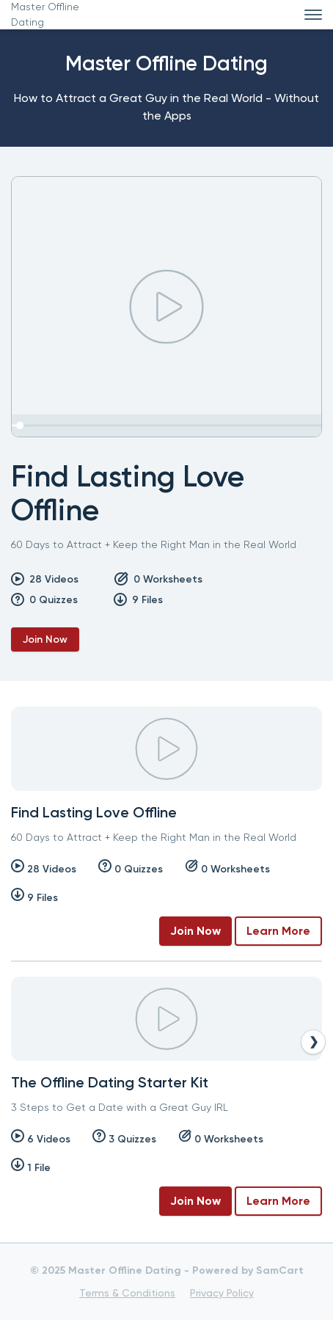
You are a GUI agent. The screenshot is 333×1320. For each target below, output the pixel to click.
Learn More (278, 931)
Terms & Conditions (127, 1293)
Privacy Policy (222, 1293)
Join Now (45, 639)
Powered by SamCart (248, 1270)
